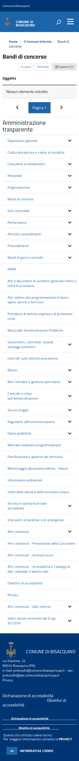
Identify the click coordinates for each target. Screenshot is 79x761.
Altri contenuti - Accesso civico (30, 555)
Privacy (13, 594)
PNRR (12, 269)
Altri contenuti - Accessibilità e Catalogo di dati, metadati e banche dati (39, 569)
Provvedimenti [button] (18, 245)
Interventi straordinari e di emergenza (35, 519)
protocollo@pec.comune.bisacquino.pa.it (31, 675)
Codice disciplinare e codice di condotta (36, 152)
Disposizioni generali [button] (22, 140)
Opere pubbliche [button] (19, 433)
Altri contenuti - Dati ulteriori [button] (29, 606)
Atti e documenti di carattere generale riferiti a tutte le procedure (42, 283)
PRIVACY (65, 739)
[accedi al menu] (70, 21)
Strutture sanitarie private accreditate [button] (27, 506)
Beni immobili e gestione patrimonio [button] (34, 381)
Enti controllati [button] (19, 210)
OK (12, 751)
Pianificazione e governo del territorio (35, 456)
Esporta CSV (64, 66)
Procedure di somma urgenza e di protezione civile (40, 316)
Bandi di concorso (20, 199)
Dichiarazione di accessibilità (29, 718)
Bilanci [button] (12, 370)
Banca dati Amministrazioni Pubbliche (35, 330)
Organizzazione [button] (19, 187)
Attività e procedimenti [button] (25, 234)
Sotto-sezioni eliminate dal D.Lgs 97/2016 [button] (32, 621)
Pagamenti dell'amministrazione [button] (31, 421)
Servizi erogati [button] (18, 410)
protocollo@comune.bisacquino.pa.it (39, 670)
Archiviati (43, 66)
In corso (26, 66)
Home (13, 41)
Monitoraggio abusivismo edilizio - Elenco (38, 468)
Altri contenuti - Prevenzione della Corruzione (41, 543)
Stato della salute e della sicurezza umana (38, 491)
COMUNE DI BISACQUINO (25, 23)
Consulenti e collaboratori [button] (26, 163)
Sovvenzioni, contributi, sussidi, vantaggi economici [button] (31, 344)
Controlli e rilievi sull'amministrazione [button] (23, 396)
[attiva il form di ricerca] (58, 22)
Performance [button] (17, 222)
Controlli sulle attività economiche (33, 358)
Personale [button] (15, 175)
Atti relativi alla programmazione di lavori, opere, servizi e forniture (38, 300)
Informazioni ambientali (25, 480)
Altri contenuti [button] (18, 531)
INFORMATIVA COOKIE (37, 750)
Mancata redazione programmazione (34, 444)
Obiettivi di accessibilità (25, 583)
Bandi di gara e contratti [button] (25, 257)
